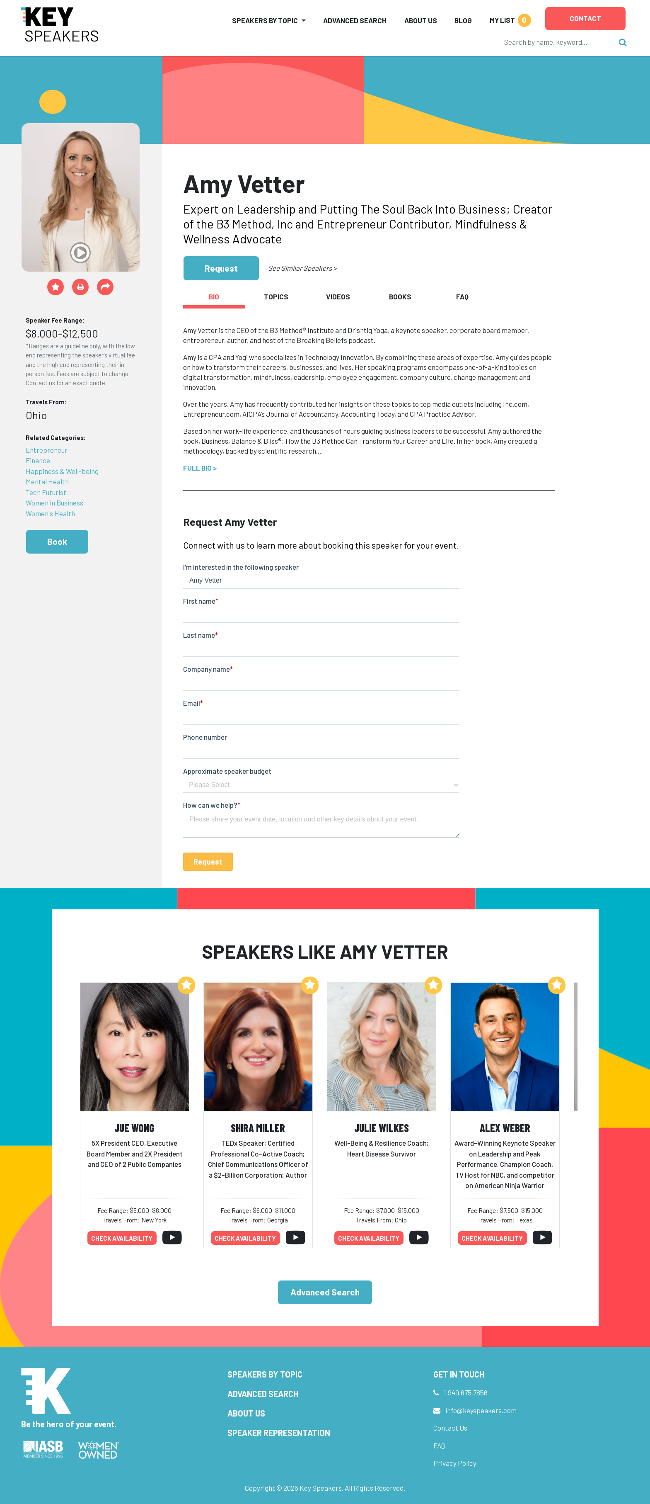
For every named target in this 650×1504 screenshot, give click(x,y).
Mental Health (47, 481)
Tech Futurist (46, 492)
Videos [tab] (338, 296)
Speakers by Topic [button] (265, 20)
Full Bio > (200, 468)
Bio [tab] (214, 296)
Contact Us (450, 1428)
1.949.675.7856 (466, 1392)
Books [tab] (400, 296)
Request (221, 268)
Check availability (121, 1238)
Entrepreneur (47, 450)
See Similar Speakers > (302, 268)
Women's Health (50, 513)
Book (57, 541)
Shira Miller (258, 1127)
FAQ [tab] (462, 296)
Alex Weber (505, 1127)
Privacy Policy (454, 1463)
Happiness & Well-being (62, 471)
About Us (420, 20)
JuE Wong (134, 1127)
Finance (38, 460)
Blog (463, 20)
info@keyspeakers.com (481, 1410)
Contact (585, 18)
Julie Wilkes (381, 1127)
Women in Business (54, 502)
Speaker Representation (278, 1433)
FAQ (439, 1445)
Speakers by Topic (264, 1374)
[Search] (556, 42)
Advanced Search (355, 20)
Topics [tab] (276, 296)
